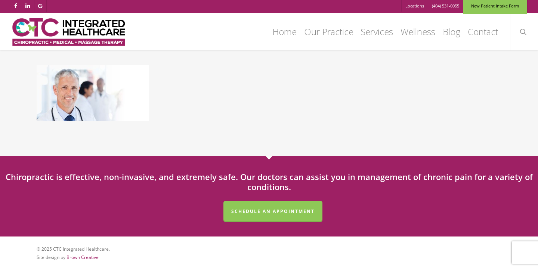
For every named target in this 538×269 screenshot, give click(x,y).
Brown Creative (83, 257)
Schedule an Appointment (273, 211)
